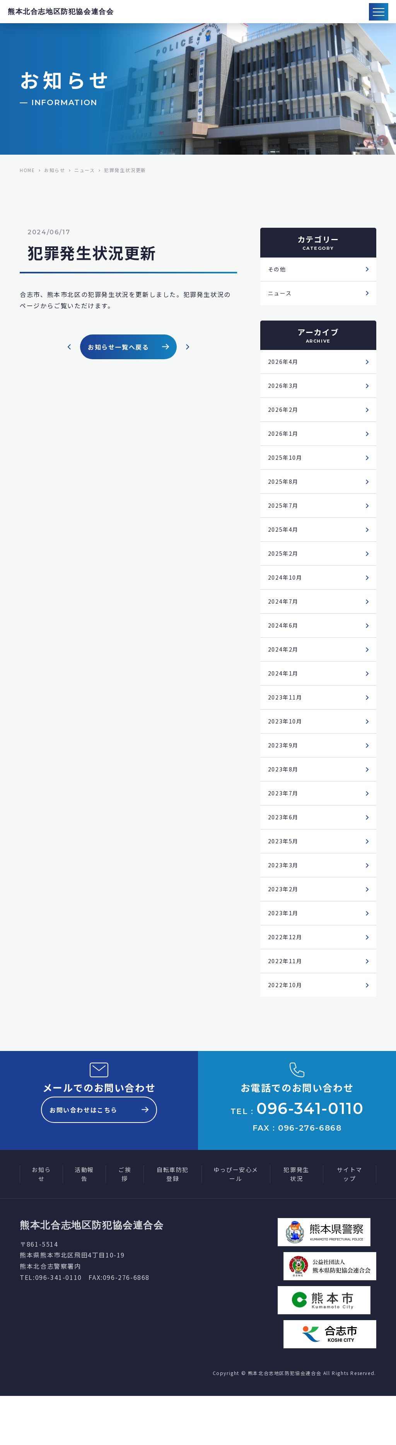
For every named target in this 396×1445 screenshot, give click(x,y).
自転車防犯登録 (173, 1223)
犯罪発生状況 (296, 1223)
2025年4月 (285, 540)
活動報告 (84, 1223)
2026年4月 (285, 364)
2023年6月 (285, 842)
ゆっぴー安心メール (235, 1223)
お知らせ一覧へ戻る (128, 346)
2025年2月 (285, 565)
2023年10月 (287, 741)
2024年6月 (285, 641)
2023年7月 (285, 817)
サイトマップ (349, 1223)
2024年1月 (285, 691)
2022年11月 (287, 993)
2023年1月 (285, 942)
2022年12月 (287, 967)
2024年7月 (285, 616)
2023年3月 (285, 892)
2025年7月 (285, 515)
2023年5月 (285, 867)
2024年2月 (285, 666)
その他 (278, 270)
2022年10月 (287, 1018)
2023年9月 (285, 766)
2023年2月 (285, 917)
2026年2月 (285, 415)
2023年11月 (287, 716)
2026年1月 (285, 440)
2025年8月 (285, 490)
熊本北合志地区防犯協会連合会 (61, 11)
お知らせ (41, 1223)
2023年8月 (285, 792)
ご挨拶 (124, 1223)
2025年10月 (287, 465)
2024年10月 (287, 590)
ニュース (281, 295)
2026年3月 (285, 389)
